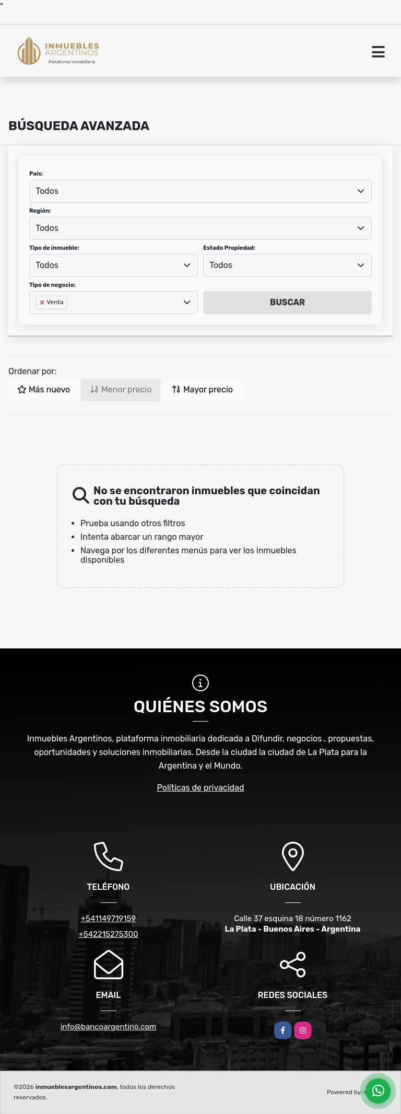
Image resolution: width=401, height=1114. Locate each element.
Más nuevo (43, 389)
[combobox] (200, 191)
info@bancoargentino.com (109, 1026)
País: (36, 173)
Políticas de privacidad (200, 788)
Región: (40, 210)
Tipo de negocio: (52, 285)
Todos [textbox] (47, 191)
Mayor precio (202, 389)
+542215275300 (108, 934)
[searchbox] (39, 319)
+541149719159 (108, 918)
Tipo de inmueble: (54, 248)
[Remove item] (42, 302)
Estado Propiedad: (229, 248)
